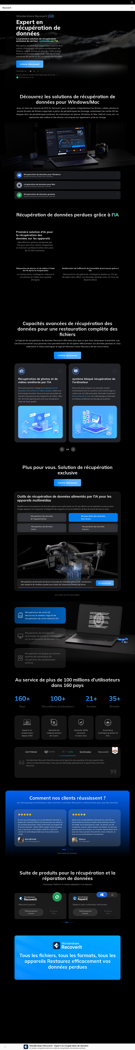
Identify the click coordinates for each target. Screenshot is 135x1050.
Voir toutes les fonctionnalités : (67, 595)
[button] (62, 449)
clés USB (33, 390)
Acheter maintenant (30, 64)
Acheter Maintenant (67, 355)
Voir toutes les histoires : (67, 853)
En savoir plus (105, 583)
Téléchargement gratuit (31, 912)
